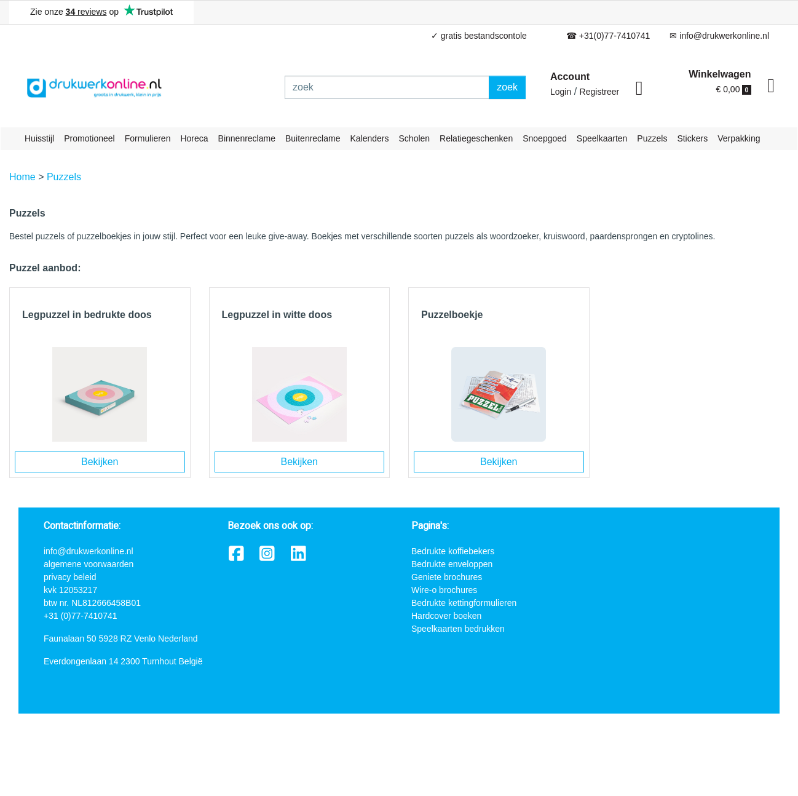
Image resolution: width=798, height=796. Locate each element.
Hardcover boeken (446, 616)
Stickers (692, 138)
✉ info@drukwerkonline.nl (719, 36)
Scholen (414, 138)
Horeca (194, 138)
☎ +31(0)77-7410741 (608, 36)
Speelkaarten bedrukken (458, 629)
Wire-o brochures (444, 590)
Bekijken (99, 461)
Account (570, 76)
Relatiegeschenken (476, 138)
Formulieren (148, 138)
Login (560, 92)
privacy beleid (70, 577)
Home (22, 177)
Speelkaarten (602, 138)
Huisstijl (39, 138)
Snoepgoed (545, 138)
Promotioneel (89, 138)
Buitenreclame (313, 138)
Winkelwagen (720, 74)
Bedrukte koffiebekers (452, 551)
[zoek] (387, 87)
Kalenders (369, 138)
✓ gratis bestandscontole (479, 36)
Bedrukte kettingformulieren (463, 603)
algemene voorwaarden (88, 564)
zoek (507, 87)
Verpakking (738, 138)
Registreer (600, 92)
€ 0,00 (733, 89)
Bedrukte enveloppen (451, 564)
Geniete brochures (446, 577)
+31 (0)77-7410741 (80, 616)
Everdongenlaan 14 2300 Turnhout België (123, 661)
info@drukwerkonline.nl (88, 551)
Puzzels (652, 138)
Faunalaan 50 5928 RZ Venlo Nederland (121, 638)
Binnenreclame (246, 138)
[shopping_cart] (771, 86)
